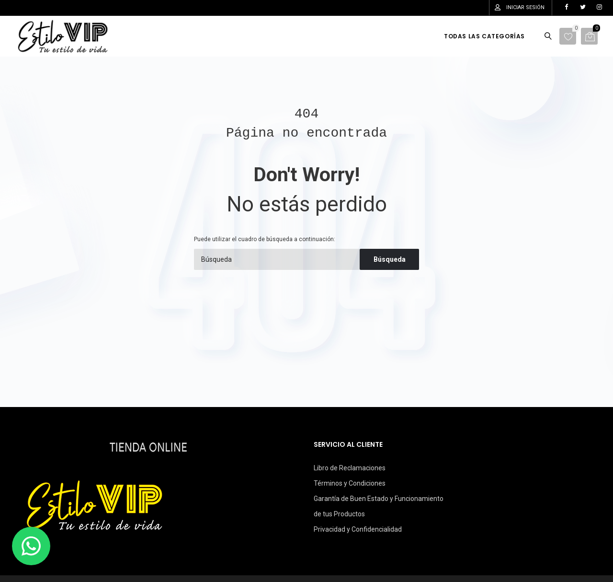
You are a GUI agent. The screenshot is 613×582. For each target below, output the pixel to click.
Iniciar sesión (525, 7)
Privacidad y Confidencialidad (358, 529)
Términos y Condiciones (350, 483)
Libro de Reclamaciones (350, 468)
